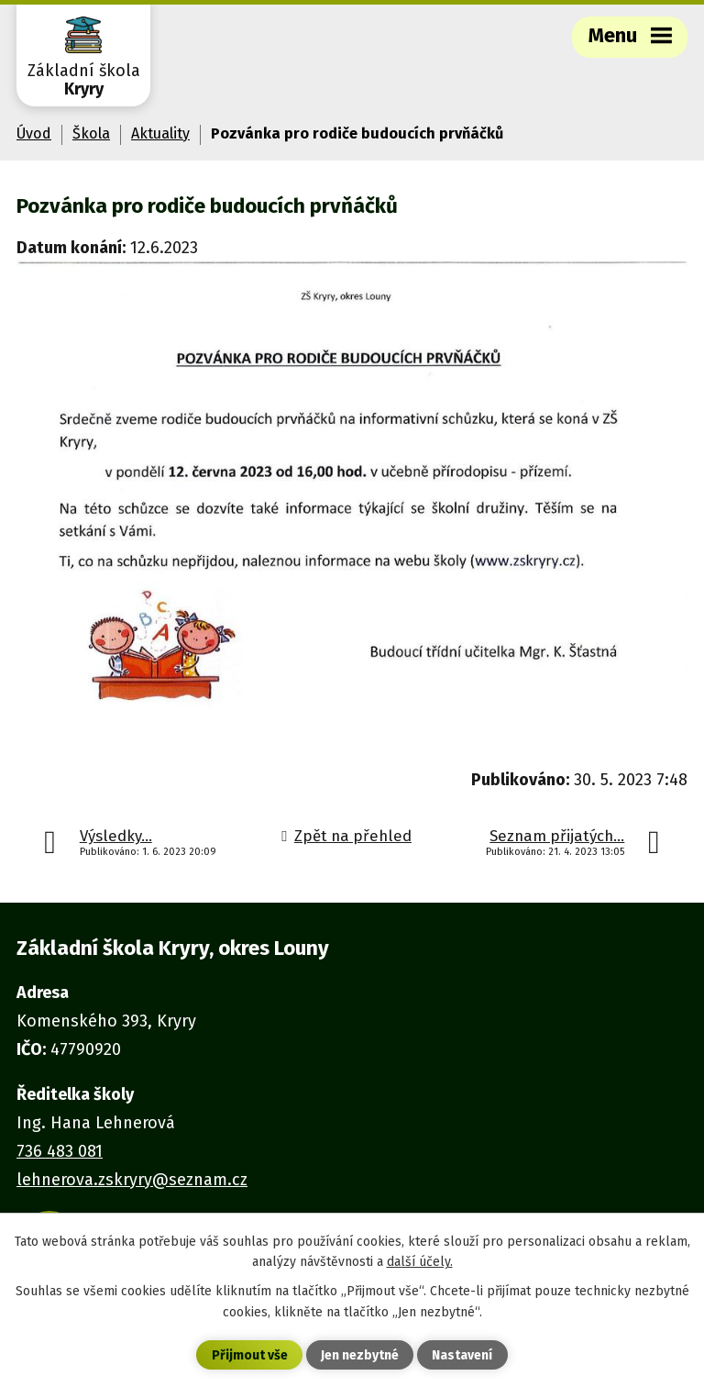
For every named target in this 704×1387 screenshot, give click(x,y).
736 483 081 (59, 1151)
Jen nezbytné (360, 1355)
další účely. (420, 1262)
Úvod (33, 133)
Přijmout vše (250, 1355)
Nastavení (462, 1355)
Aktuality (160, 133)
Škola (91, 133)
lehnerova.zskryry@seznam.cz (132, 1180)
